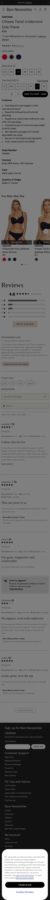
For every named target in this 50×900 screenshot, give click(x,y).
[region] (25, 874)
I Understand (24, 885)
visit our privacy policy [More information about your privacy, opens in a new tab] (24, 878)
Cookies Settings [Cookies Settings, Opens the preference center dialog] (25, 892)
